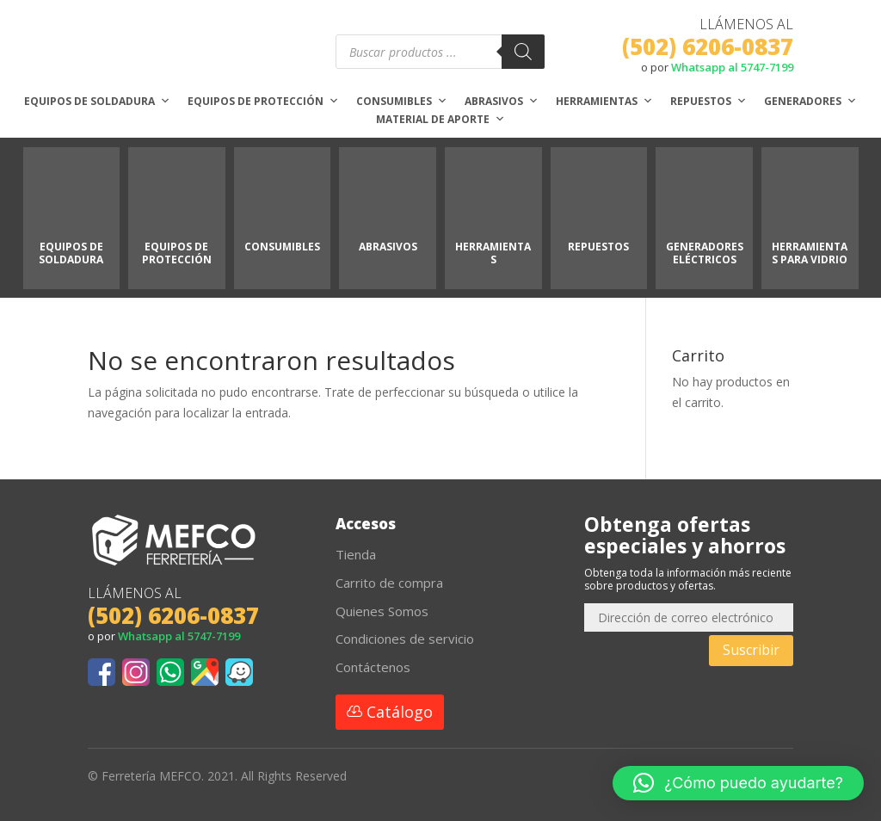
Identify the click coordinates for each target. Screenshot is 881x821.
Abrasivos (502, 101)
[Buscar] (523, 51)
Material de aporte (440, 119)
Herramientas (604, 101)
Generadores (810, 101)
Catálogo (400, 711)
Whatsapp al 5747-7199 (732, 67)
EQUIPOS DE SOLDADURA (71, 252)
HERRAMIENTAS (493, 252)
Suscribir (751, 649)
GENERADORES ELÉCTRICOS (704, 252)
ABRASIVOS (388, 246)
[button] (738, 783)
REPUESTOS (598, 246)
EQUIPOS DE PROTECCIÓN (177, 252)
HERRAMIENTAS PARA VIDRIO (809, 252)
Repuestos (708, 101)
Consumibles (401, 101)
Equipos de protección (263, 101)
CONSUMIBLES (282, 246)
